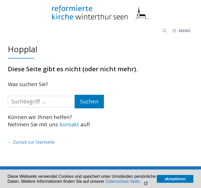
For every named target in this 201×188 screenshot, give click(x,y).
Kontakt (69, 124)
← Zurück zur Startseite (31, 142)
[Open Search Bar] (164, 30)
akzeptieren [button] (175, 179)
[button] (145, 182)
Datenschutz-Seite (122, 181)
